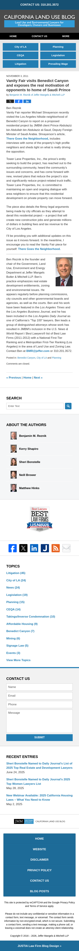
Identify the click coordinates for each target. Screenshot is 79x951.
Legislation (58, 55)
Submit (39, 737)
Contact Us (39, 36)
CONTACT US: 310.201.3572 (39, 4)
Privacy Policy (39, 870)
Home (13, 36)
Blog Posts (39, 891)
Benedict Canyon (26, 357)
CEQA (20, 55)
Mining (13, 638)
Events (13, 653)
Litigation (20, 64)
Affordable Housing (22, 624)
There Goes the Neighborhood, (27, 138)
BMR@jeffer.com (38, 351)
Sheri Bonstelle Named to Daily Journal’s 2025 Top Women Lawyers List (38, 781)
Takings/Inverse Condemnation (30, 616)
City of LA (20, 46)
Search (68, 406)
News (13, 587)
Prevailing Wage (58, 64)
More (65, 36)
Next (38, 377)
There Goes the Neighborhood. (39, 249)
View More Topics (18, 660)
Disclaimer (40, 859)
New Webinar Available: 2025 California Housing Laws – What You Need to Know (39, 798)
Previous (13, 377)
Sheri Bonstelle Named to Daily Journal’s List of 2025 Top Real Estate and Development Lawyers (39, 766)
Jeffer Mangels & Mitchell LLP (53, 935)
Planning (58, 46)
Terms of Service (38, 906)
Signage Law (17, 645)
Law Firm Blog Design (38, 946)
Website (39, 849)
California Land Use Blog (39, 21)
